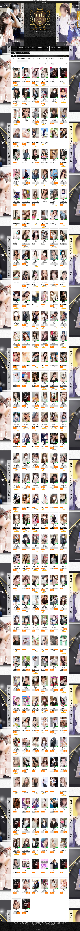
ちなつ (63, 402)
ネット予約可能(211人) (60, 58)
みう (54, 199)
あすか (26, 585)
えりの (35, 321)
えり (35, 889)
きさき (63, 645)
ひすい (35, 159)
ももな (26, 727)
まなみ (63, 240)
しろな (54, 118)
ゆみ (26, 828)
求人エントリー (14, 52)
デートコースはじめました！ (21, 52)
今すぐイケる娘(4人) (32, 58)
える (54, 260)
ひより (35, 848)
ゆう (16, 828)
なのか (45, 118)
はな (26, 625)
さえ (54, 869)
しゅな (54, 138)
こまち (35, 666)
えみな (35, 605)
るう (54, 767)
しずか (54, 159)
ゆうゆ (63, 828)
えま (26, 605)
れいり (35, 747)
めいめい (44, 686)
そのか (16, 138)
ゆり (35, 828)
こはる (16, 666)
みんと (35, 706)
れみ (45, 747)
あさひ (16, 585)
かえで (26, 645)
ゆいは (35, 524)
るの (16, 564)
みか (26, 544)
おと (54, 301)
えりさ (16, 159)
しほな (54, 889)
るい (45, 78)
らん (16, 747)
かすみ (45, 645)
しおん (63, 463)
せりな (16, 808)
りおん (26, 848)
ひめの (35, 625)
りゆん (35, 767)
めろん (63, 199)
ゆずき (16, 848)
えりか (26, 179)
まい (63, 666)
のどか (35, 341)
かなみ (26, 402)
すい (16, 382)
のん (45, 280)
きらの (16, 544)
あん (26, 483)
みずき (63, 706)
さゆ (54, 787)
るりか (45, 199)
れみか (35, 301)
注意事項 (53, 50)
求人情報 (59, 50)
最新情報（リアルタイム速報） (21, 47)
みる (26, 382)
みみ (63, 382)
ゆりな (45, 159)
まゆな (54, 78)
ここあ (26, 666)
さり (45, 544)
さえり (26, 787)
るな (45, 98)
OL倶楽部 (38, 929)
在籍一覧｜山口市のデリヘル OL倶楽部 (40, 23)
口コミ (27, 50)
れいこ (26, 747)
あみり (54, 564)
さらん (45, 787)
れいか (45, 240)
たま (45, 524)
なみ (45, 727)
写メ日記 (59, 47)
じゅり (54, 382)
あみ (35, 240)
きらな (16, 402)
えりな (63, 159)
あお (54, 240)
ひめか (35, 199)
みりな (45, 706)
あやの (45, 585)
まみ (26, 159)
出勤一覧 (40, 47)
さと (16, 341)
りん (35, 544)
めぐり (35, 686)
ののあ (35, 179)
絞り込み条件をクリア (22, 58)
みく (16, 706)
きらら (63, 138)
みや (54, 848)
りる (16, 321)
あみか (35, 280)
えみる (63, 544)
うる (54, 544)
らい (16, 889)
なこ (35, 727)
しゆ (26, 443)
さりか (45, 483)
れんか (54, 747)
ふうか (54, 605)
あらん (26, 524)
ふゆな (63, 869)
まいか (26, 280)
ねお (26, 909)
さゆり (63, 787)
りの (54, 280)
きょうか (54, 666)
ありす (35, 98)
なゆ (63, 483)
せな (16, 240)
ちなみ (45, 889)
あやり (54, 585)
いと (63, 625)
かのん (45, 138)
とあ (45, 341)
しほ (16, 301)
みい (45, 179)
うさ (45, 808)
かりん (26, 118)
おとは (26, 422)
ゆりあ (45, 260)
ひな (45, 625)
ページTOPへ (65, 919)
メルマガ (65, 50)
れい (35, 422)
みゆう (63, 341)
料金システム (14, 50)
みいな (54, 686)
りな (26, 767)
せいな (35, 463)
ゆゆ (54, 828)
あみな (45, 564)
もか (35, 260)
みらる (35, 869)
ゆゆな (63, 889)
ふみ (63, 605)
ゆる (45, 828)
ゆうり (63, 321)
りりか (35, 78)
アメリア (26, 321)
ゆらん (35, 443)
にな (26, 78)
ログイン (52, 924)
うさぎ (54, 808)
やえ (63, 808)
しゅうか (26, 808)
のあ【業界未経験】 (26, 463)
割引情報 (27, 47)
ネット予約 (21, 50)
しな (26, 301)
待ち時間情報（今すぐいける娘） (33, 47)
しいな (63, 422)
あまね (26, 889)
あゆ (16, 605)
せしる (16, 78)
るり (35, 483)
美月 (54, 98)
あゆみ (16, 909)
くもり (16, 260)
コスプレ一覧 (27, 52)
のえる (54, 422)
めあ (45, 382)
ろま (45, 767)
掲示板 (40, 50)
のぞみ (63, 524)
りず (16, 280)
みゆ (45, 463)
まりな (26, 686)
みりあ (16, 179)
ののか (26, 98)
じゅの (16, 645)
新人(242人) (45, 58)
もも (54, 524)
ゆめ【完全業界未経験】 (54, 443)
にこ (45, 301)
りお (26, 260)
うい (35, 808)
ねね (35, 118)
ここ (63, 443)
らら (26, 138)
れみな (54, 706)
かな (35, 645)
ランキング (33, 50)
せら (45, 443)
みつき (54, 463)
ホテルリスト (46, 50)
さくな (35, 787)
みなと (45, 848)
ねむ (16, 483)
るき (63, 767)
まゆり (63, 260)
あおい (63, 564)
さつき (63, 848)
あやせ (63, 585)
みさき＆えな (44, 869)
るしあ (16, 787)
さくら (63, 280)
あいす (26, 564)
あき (63, 78)
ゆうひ (16, 98)
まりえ (16, 686)
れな (35, 382)
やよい (54, 402)
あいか (54, 341)
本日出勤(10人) (39, 58)
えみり (45, 605)
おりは (16, 524)
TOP (14, 47)
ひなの (45, 422)
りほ (54, 179)
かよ (54, 645)
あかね (35, 564)
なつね (63, 727)
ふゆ (16, 625)
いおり (26, 199)
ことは (45, 666)
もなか (26, 240)
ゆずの (35, 402)
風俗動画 (65, 47)
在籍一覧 (53, 47)
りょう (54, 483)
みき (63, 686)
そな (16, 869)
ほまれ (16, 422)
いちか (54, 625)
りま (16, 767)
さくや (16, 443)
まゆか (54, 321)
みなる (26, 706)
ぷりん (63, 98)
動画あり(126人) (52, 58)
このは (45, 402)
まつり (63, 118)
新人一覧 (46, 47)
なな (54, 727)
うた (16, 463)
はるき (26, 341)
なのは (16, 199)
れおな (63, 747)
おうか (63, 301)
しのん (35, 138)
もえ (16, 727)
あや (35, 585)
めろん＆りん (26, 869)
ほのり (16, 118)
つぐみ (45, 321)
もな (63, 179)
